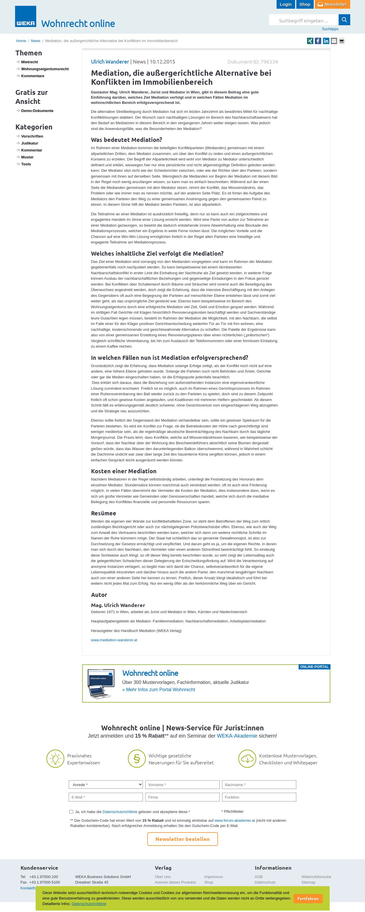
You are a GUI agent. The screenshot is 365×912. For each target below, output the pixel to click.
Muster (25, 157)
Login (286, 4)
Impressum (213, 877)
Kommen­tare (30, 75)
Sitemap (308, 882)
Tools (23, 164)
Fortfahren (308, 898)
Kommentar (29, 150)
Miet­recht (27, 61)
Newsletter (336, 4)
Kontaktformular (34, 888)
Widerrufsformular (316, 877)
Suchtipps (330, 29)
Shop (304, 4)
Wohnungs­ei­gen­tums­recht (42, 68)
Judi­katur (27, 143)
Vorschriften (29, 136)
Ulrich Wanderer (110, 61)
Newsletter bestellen (182, 838)
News (36, 41)
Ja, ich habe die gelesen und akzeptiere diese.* (132, 812)
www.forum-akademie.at (235, 820)
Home (21, 41)
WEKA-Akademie (237, 736)
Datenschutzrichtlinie (120, 812)
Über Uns (163, 877)
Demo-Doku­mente (34, 110)
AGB (259, 877)
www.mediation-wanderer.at (114, 640)
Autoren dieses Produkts (175, 882)
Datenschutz (265, 882)
